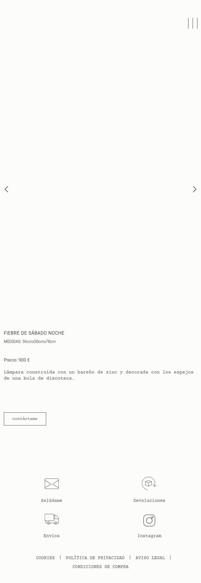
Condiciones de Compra (100, 566)
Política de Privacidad (95, 557)
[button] (25, 418)
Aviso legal (150, 557)
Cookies (45, 557)
